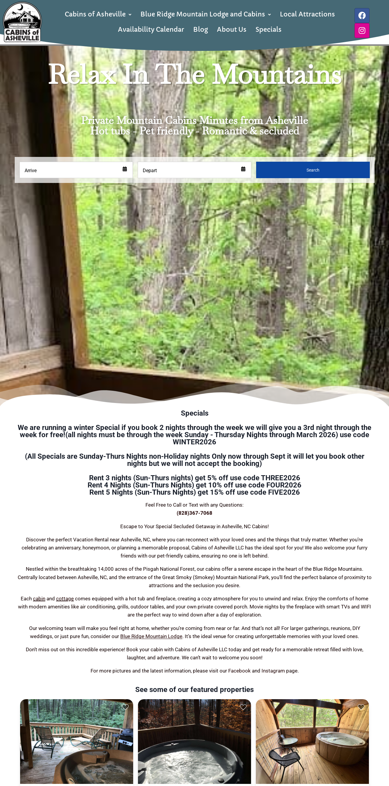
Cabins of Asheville (105, 13)
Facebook (239, 669)
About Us (239, 29)
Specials (276, 29)
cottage (65, 596)
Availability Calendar (158, 29)
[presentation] (76, 739)
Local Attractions (314, 13)
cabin (39, 596)
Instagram (273, 669)
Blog (207, 29)
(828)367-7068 (194, 511)
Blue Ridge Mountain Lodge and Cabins (212, 13)
